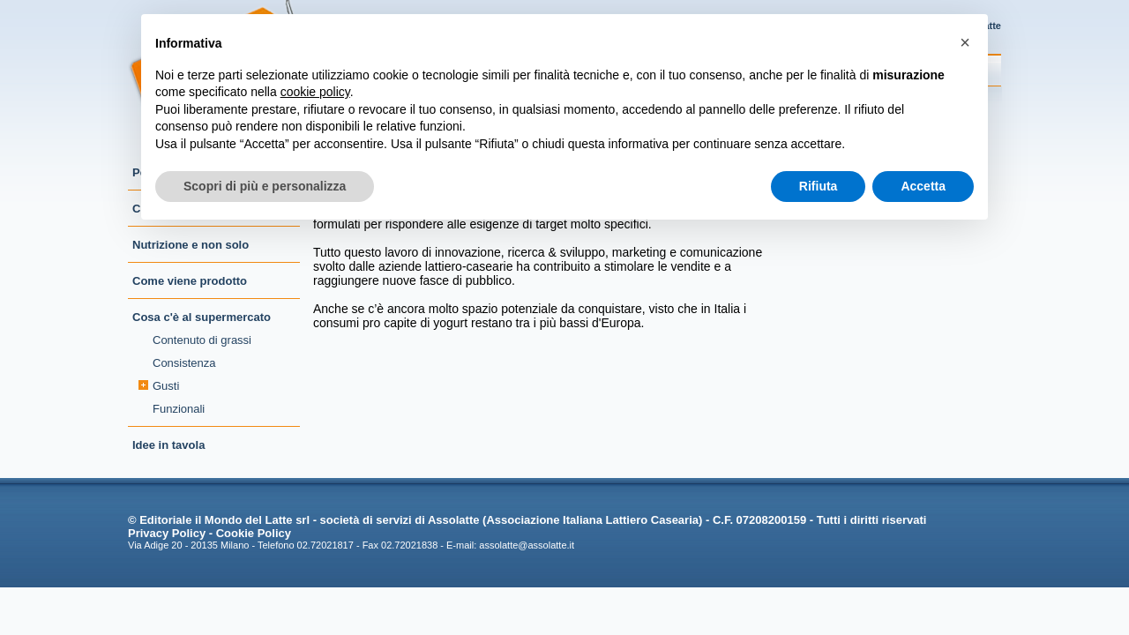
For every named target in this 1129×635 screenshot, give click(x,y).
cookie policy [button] (315, 92)
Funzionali (179, 408)
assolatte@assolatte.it (526, 545)
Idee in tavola (168, 445)
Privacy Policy (167, 533)
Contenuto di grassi (202, 340)
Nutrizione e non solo (190, 244)
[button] (965, 42)
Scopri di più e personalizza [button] (264, 186)
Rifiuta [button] (818, 186)
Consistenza (184, 363)
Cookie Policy (253, 533)
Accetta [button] (923, 186)
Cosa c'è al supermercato (201, 317)
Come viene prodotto (189, 281)
